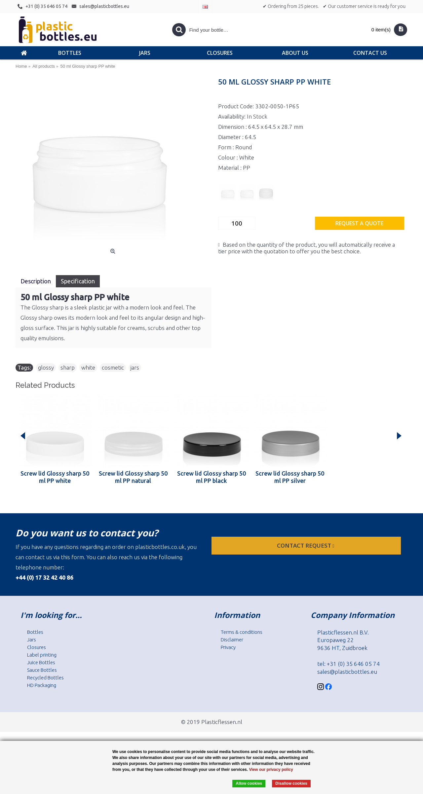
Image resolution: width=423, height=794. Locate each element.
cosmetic (113, 367)
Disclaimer (232, 639)
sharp (67, 367)
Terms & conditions (241, 632)
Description (35, 281)
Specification (78, 281)
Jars (31, 639)
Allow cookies (249, 783)
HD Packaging (41, 685)
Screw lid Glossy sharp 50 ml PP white (54, 477)
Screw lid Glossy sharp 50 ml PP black (211, 477)
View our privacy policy (271, 769)
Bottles (35, 632)
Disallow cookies (291, 783)
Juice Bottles (41, 662)
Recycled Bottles (45, 677)
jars (135, 367)
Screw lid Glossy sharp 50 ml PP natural (133, 477)
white (88, 367)
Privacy (228, 647)
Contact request (306, 545)
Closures (36, 647)
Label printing (42, 655)
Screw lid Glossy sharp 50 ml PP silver (289, 477)
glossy (46, 367)
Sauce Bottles (42, 670)
